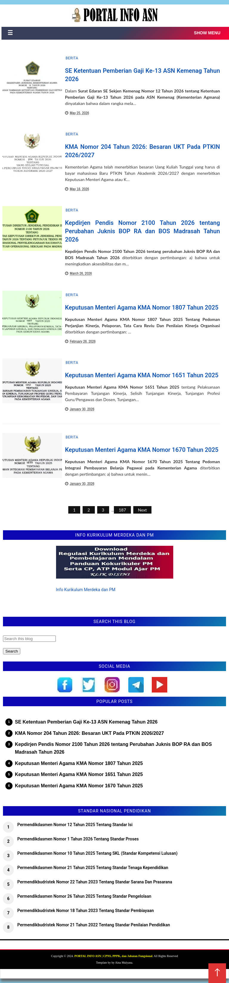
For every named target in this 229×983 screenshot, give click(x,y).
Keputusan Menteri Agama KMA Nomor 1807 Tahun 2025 (141, 307)
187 (122, 509)
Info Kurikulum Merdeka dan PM (86, 589)
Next (142, 509)
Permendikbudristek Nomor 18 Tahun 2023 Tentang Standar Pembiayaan (85, 910)
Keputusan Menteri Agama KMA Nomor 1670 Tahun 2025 (141, 449)
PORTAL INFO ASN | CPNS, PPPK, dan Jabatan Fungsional (113, 956)
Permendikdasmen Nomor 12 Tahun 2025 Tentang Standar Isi (74, 824)
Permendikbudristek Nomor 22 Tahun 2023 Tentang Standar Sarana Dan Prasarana (94, 882)
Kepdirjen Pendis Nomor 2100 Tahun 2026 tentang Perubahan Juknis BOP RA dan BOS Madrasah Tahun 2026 (142, 231)
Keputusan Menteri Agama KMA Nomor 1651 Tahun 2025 (141, 375)
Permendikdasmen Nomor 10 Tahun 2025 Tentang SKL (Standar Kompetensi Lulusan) (97, 853)
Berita (72, 58)
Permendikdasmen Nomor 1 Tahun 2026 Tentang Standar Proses (78, 839)
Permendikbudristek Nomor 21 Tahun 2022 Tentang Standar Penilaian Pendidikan (93, 924)
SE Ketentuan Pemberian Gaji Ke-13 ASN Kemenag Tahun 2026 (86, 721)
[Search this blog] (29, 639)
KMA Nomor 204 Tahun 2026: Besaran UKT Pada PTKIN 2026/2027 (89, 733)
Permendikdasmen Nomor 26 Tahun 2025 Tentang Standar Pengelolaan (84, 896)
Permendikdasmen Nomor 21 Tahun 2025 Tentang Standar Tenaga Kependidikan (92, 867)
